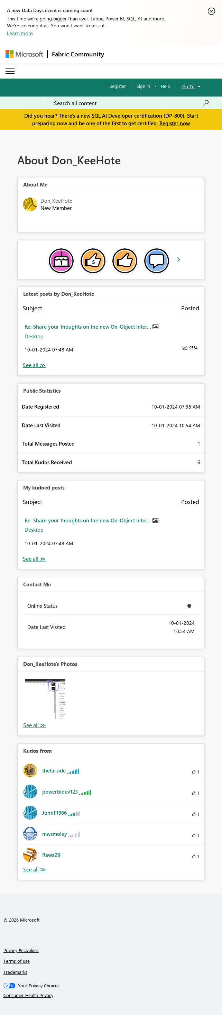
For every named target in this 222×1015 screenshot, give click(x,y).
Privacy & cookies (21, 950)
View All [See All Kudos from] (34, 870)
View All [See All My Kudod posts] (34, 559)
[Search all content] (131, 103)
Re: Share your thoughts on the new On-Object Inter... (88, 326)
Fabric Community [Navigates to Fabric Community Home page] (78, 54)
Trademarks (15, 972)
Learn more (20, 33)
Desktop (34, 336)
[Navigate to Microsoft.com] (24, 54)
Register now (174, 123)
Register (117, 86)
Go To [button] (188, 86)
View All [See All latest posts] (34, 365)
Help (165, 86)
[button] (45, 699)
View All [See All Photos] (34, 725)
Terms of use (16, 961)
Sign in (143, 86)
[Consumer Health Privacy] (111, 995)
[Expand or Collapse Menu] (10, 71)
